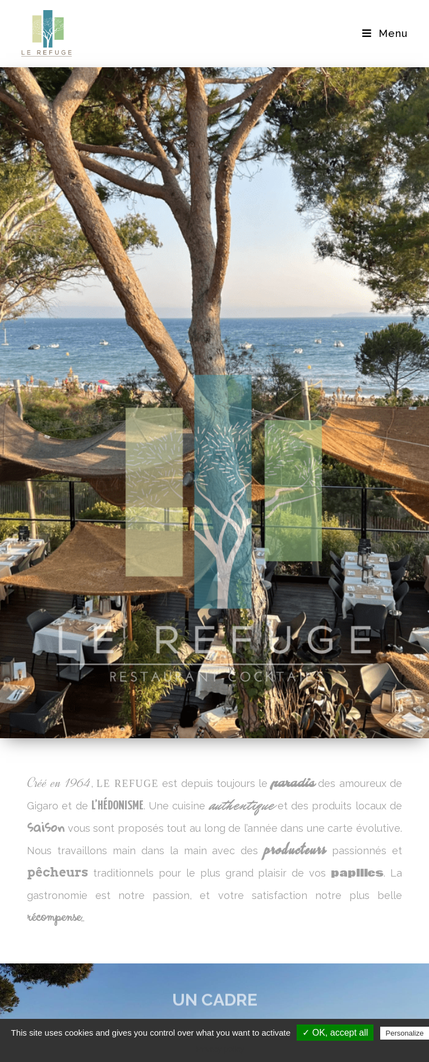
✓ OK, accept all (335, 1032)
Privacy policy (220, 1049)
